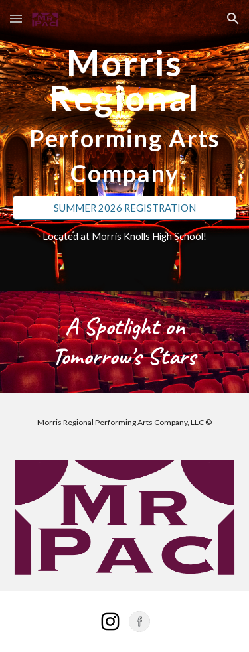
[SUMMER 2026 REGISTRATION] (124, 207)
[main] (125, 116)
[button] (16, 18)
